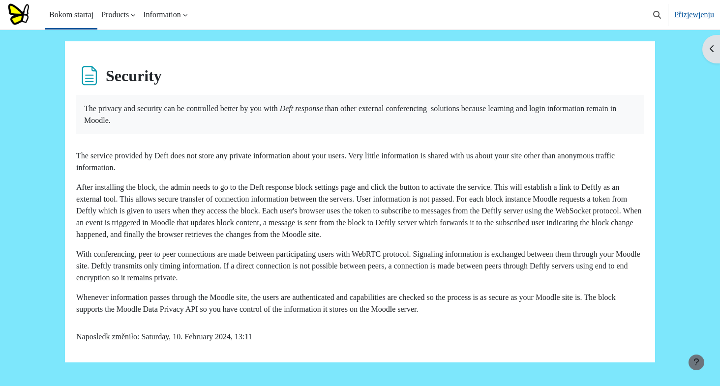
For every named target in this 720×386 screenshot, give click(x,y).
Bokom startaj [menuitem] (71, 14)
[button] (657, 15)
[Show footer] (696, 362)
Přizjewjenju (694, 14)
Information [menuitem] (161, 14)
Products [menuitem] (115, 14)
